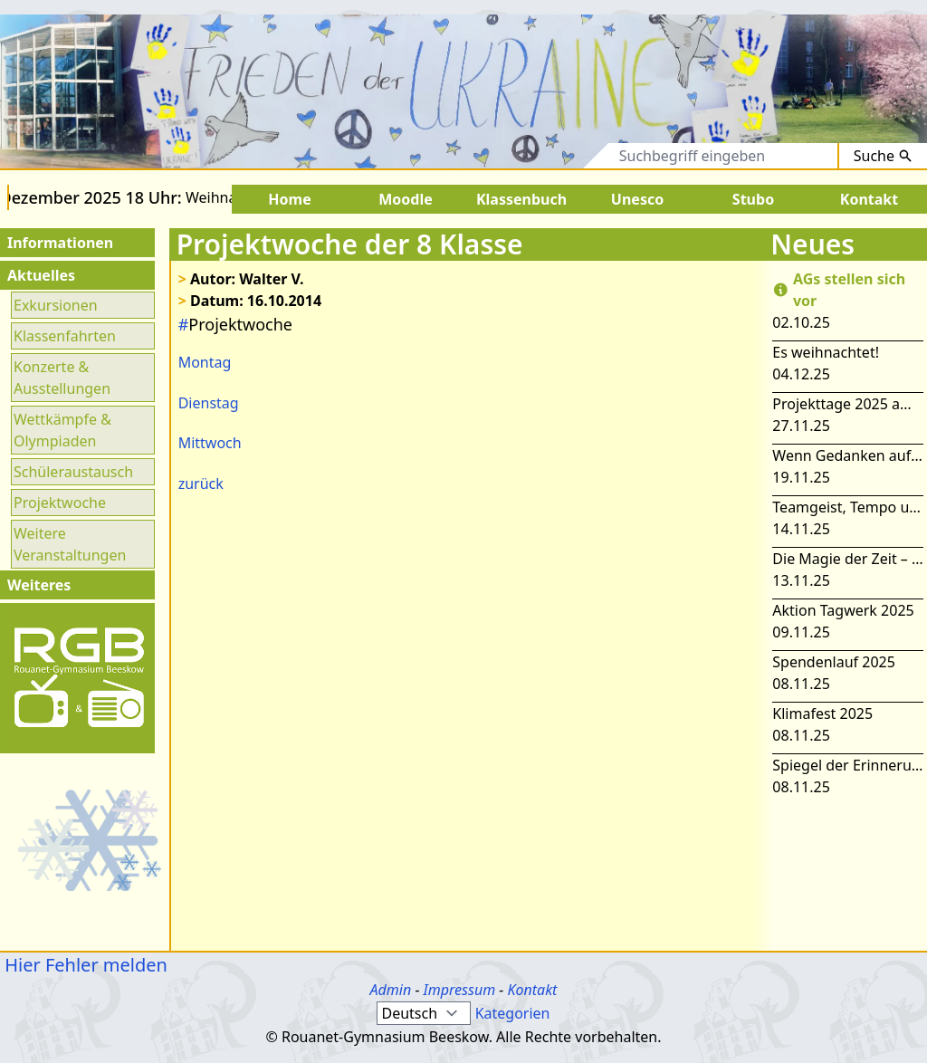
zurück (201, 483)
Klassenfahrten (65, 336)
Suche (883, 156)
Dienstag (208, 403)
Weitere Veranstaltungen (70, 544)
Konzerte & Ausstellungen (62, 377)
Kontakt (532, 990)
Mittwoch (210, 443)
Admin (391, 990)
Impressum (460, 990)
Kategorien (512, 1013)
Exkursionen (56, 305)
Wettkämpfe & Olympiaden (62, 430)
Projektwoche (60, 502)
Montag (205, 362)
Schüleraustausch (73, 472)
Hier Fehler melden (83, 965)
